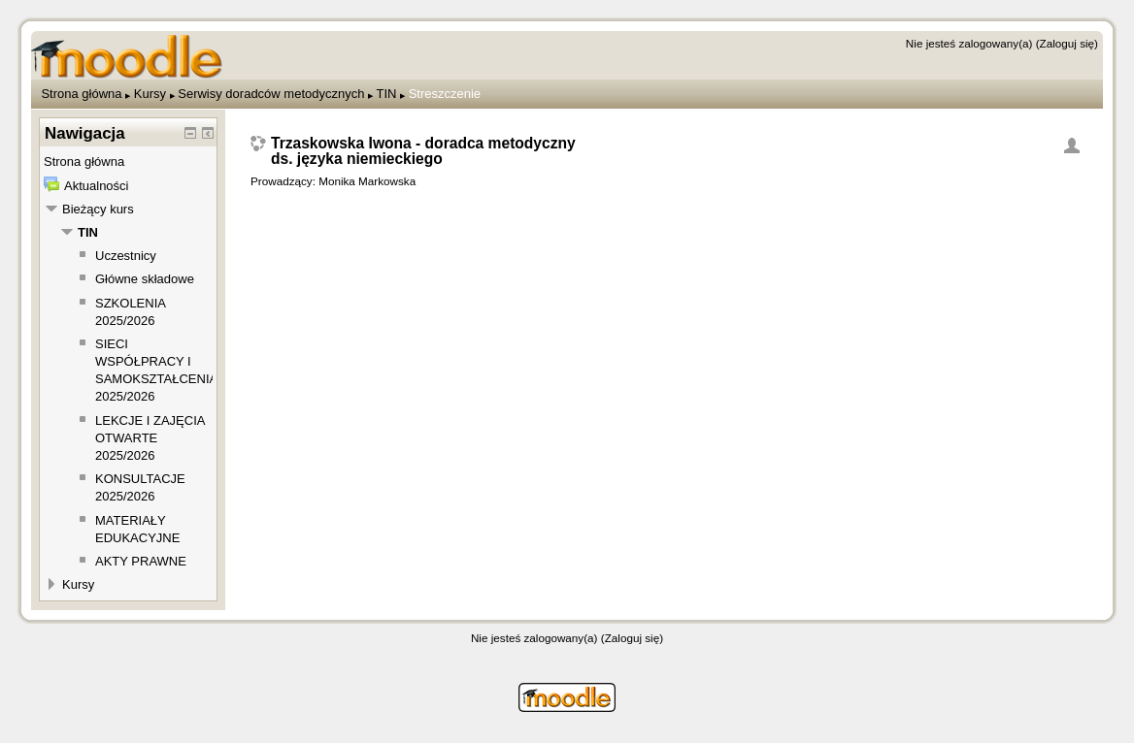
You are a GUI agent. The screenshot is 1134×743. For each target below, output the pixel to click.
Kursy (150, 93)
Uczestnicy (125, 255)
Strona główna (81, 93)
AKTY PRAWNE (140, 561)
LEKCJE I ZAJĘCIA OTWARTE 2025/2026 (150, 438)
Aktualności (96, 185)
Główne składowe (144, 279)
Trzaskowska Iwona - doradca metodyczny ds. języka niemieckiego (423, 151)
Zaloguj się (1067, 43)
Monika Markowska (367, 181)
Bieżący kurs (98, 209)
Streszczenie (445, 93)
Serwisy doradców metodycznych (271, 93)
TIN (386, 93)
